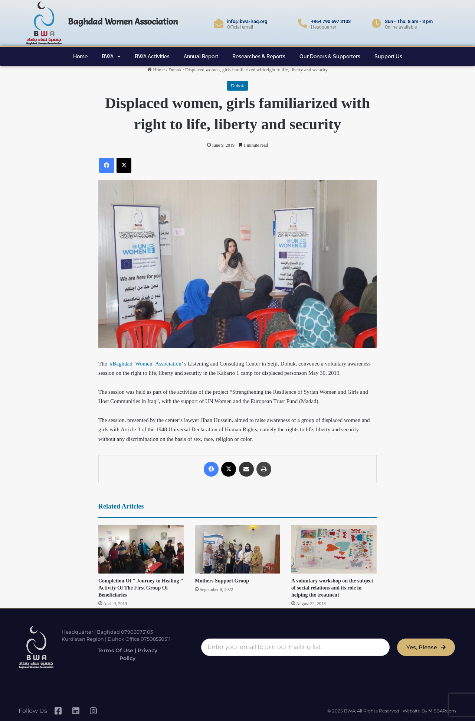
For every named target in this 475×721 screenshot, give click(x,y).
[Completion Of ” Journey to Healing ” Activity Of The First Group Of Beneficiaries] (141, 549)
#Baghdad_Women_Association (145, 364)
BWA (111, 56)
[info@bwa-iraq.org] (218, 23)
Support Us (388, 56)
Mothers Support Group (222, 581)
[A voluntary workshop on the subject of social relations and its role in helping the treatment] (334, 549)
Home (80, 56)
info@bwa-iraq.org (247, 21)
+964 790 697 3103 (331, 21)
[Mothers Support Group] (237, 549)
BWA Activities (152, 56)
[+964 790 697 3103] (302, 23)
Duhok (174, 69)
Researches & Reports (258, 56)
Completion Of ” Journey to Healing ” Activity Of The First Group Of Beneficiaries (140, 588)
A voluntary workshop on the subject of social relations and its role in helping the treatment (332, 588)
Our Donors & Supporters (329, 56)
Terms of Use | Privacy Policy (122, 654)
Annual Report (201, 56)
